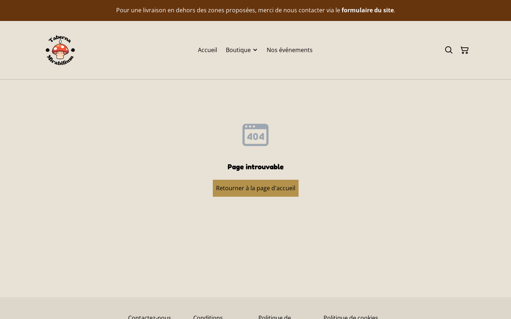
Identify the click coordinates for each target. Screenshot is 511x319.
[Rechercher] (449, 50)
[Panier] (465, 50)
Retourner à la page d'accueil (255, 188)
